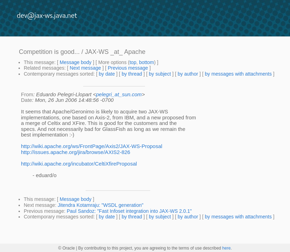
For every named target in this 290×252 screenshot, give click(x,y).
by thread (132, 74)
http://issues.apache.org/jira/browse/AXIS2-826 (75, 152)
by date (107, 74)
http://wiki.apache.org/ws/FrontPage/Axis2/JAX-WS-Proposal (91, 146)
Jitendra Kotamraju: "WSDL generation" (100, 205)
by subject (160, 74)
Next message (85, 68)
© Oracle (66, 248)
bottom (146, 62)
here (226, 248)
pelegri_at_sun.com (119, 94)
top (133, 62)
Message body (76, 62)
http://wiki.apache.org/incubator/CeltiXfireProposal (79, 164)
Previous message (128, 68)
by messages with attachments (238, 74)
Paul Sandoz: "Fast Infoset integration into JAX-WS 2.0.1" (129, 211)
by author (187, 74)
